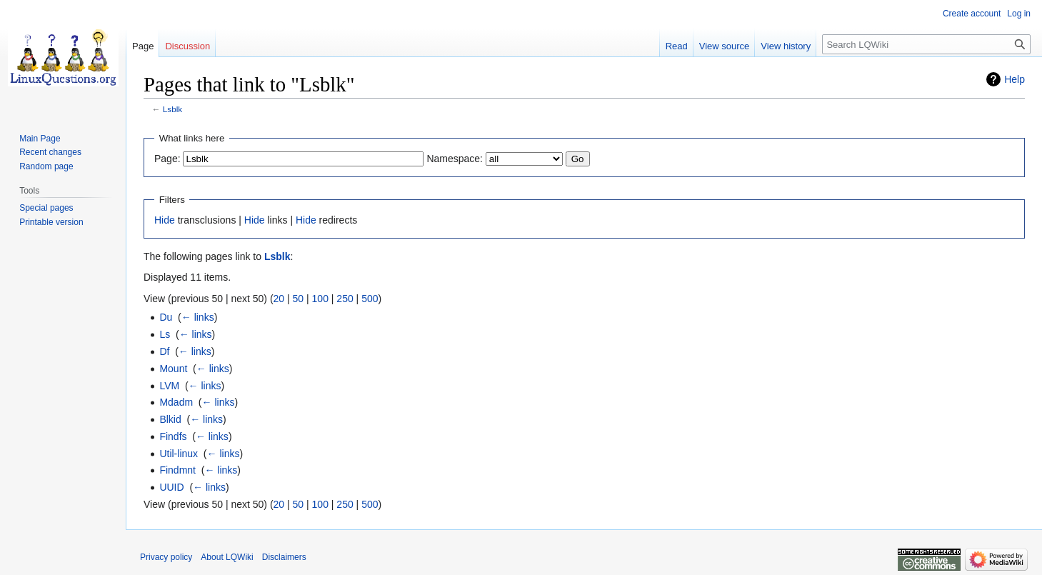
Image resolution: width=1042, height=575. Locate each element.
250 (344, 298)
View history (786, 46)
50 (298, 298)
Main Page (39, 139)
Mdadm (176, 402)
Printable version (51, 222)
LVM (169, 385)
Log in (1019, 14)
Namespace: (454, 158)
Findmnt (177, 470)
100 (320, 298)
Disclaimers (284, 557)
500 (369, 298)
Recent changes (50, 152)
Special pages (46, 208)
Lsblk (172, 109)
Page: (167, 158)
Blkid (170, 419)
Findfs (172, 436)
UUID (171, 487)
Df (164, 351)
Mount (173, 368)
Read (677, 46)
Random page (46, 166)
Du (165, 317)
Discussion (187, 46)
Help (1014, 79)
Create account (972, 14)
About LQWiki (227, 557)
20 (279, 298)
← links (197, 317)
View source (724, 46)
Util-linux (178, 453)
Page (143, 46)
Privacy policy (166, 557)
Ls (164, 334)
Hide (164, 220)
